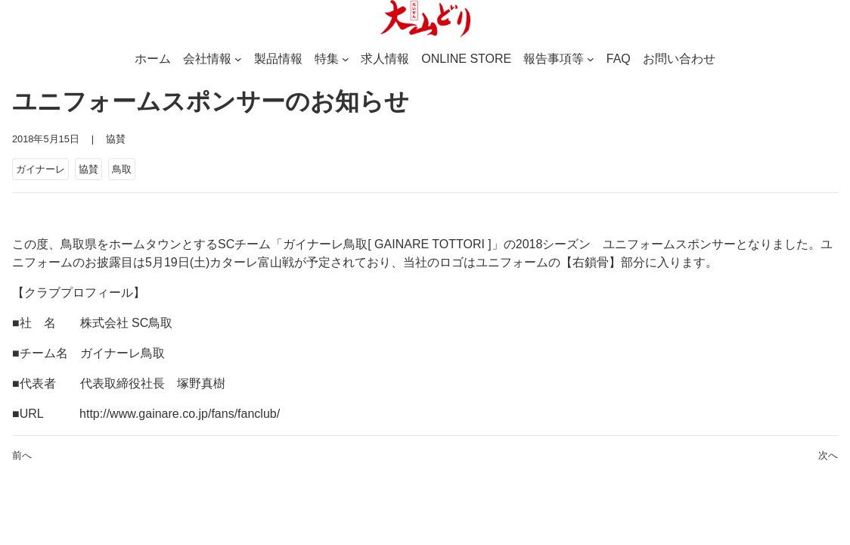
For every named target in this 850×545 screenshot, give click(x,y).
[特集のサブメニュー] (345, 59)
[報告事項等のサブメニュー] (590, 59)
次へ (828, 455)
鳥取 (122, 169)
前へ (22, 455)
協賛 (116, 139)
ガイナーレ (40, 169)
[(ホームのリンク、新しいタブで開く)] (425, 19)
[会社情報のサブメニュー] (238, 59)
